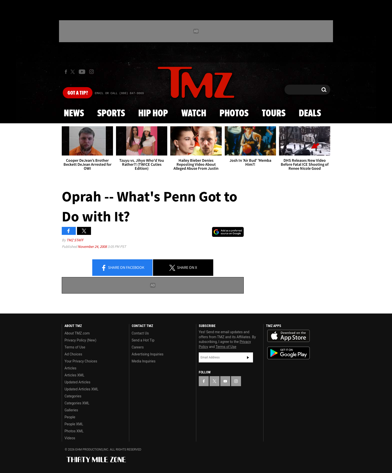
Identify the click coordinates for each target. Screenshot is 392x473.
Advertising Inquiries (148, 354)
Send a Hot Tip (143, 340)
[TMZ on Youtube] (82, 71)
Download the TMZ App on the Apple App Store (288, 336)
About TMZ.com (77, 333)
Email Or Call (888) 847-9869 (119, 93)
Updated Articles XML (81, 389)
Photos (234, 114)
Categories (72, 396)
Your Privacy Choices (80, 361)
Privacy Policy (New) (80, 340)
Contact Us (140, 333)
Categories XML (76, 403)
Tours (274, 114)
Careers (138, 347)
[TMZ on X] (73, 72)
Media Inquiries (144, 361)
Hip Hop (153, 114)
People (69, 417)
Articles (70, 368)
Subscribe (248, 357)
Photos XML (74, 431)
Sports (111, 114)
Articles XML (74, 375)
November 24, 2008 (93, 246)
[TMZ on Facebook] (66, 72)
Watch (193, 114)
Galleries (71, 410)
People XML (73, 424)
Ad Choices (73, 354)
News (74, 114)
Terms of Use (74, 347)
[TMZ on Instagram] (91, 71)
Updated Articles (77, 382)
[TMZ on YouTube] (225, 381)
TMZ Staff (74, 240)
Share (122, 268)
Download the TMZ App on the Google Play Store (288, 353)
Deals (310, 114)
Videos (69, 438)
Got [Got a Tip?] (78, 93)
